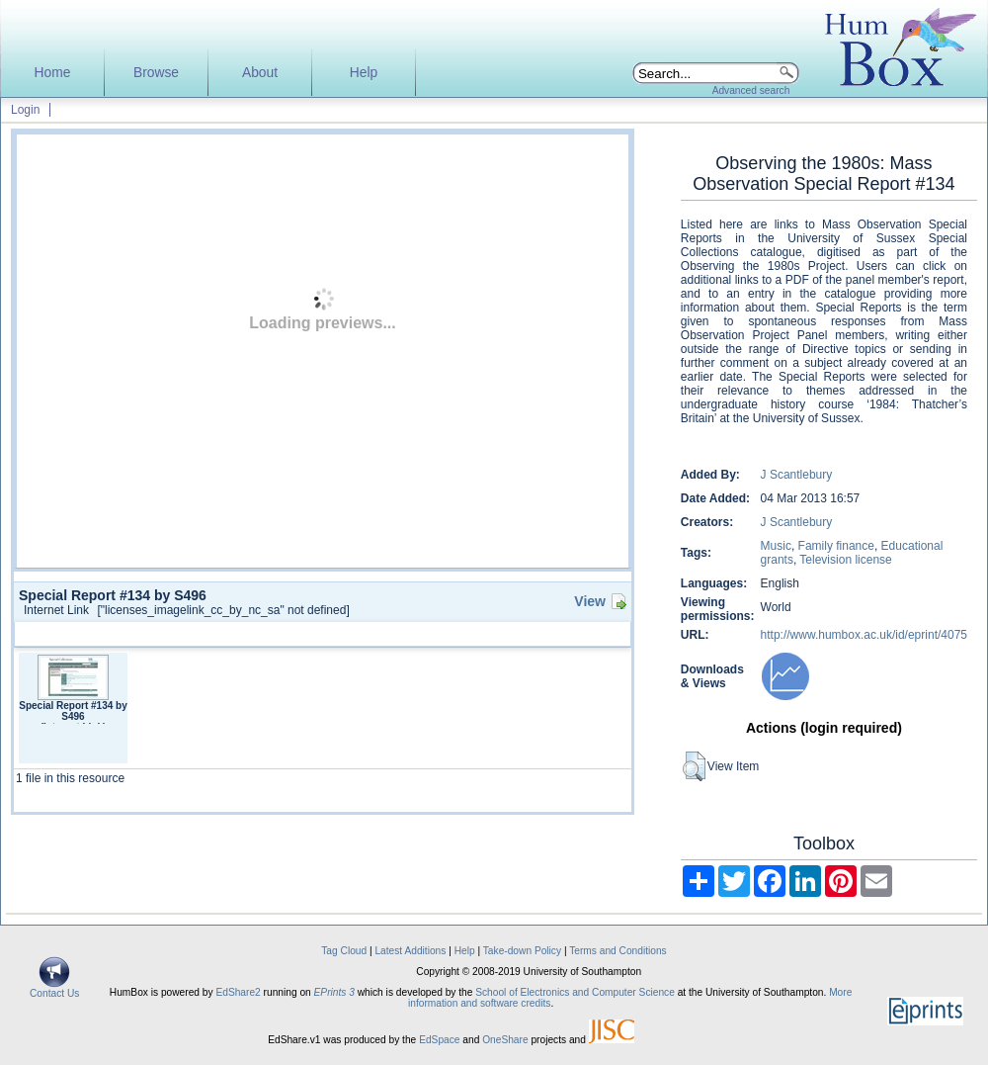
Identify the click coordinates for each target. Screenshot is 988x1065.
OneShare (505, 1039)
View (590, 601)
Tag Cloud (344, 950)
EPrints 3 (334, 992)
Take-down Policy (522, 950)
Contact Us (54, 989)
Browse (156, 72)
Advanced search (751, 90)
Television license (845, 560)
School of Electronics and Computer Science (575, 992)
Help (363, 72)
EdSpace (439, 1039)
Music (776, 546)
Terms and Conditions (618, 950)
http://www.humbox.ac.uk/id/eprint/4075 (864, 635)
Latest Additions (410, 950)
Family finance (836, 546)
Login (25, 110)
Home (53, 72)
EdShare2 (237, 992)
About (260, 72)
